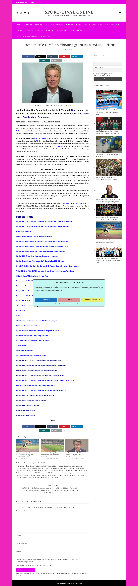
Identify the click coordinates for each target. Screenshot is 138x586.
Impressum (80, 304)
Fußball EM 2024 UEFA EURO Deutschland (72, 30)
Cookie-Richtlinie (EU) (35, 30)
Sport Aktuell (42, 475)
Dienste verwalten (40, 294)
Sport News (97, 24)
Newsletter (50, 30)
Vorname (96, 61)
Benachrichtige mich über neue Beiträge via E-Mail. (34, 565)
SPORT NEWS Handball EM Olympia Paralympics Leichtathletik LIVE (69, 15)
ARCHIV (19, 30)
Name (18, 535)
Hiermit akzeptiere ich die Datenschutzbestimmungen (103, 74)
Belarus (42, 117)
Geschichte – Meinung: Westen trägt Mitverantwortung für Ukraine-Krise (70, 487)
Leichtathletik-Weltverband (52, 473)
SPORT (19, 24)
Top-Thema (80, 475)
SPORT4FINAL (41, 122)
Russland (28, 117)
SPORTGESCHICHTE (110, 24)
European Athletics (37, 468)
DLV (73, 110)
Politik (68, 473)
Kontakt (79, 24)
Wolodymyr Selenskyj (40, 477)
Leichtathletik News (70, 470)
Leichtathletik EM (32, 470)
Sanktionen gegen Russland (25, 131)
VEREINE (29, 24)
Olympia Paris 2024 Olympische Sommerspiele (33, 36)
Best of (87, 24)
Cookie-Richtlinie (59, 304)
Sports (74, 475)
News (63, 473)
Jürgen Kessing (74, 468)
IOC (27, 113)
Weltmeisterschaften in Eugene (72, 203)
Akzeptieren (46, 300)
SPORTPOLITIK (39, 463)
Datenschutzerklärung (70, 304)
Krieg (82, 468)
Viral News (70, 583)
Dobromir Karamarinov (64, 466)
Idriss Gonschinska (59, 468)
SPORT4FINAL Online (69, 12)
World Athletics (42, 156)
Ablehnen (69, 300)
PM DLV (30, 122)
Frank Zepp (69, 24)
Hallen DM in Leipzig (40, 138)
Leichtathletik (28, 463)
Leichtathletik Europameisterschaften (50, 470)
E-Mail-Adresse (21, 543)
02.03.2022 (20, 122)
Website (18, 551)
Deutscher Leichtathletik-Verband (41, 466)
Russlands (59, 146)
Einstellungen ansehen (92, 300)
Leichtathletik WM (36, 473)
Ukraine (38, 141)
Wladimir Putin (27, 477)
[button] (28, 56)
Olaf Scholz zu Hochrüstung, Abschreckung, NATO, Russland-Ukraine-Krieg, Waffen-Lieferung (34, 489)
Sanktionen (83, 113)
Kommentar (20, 511)
